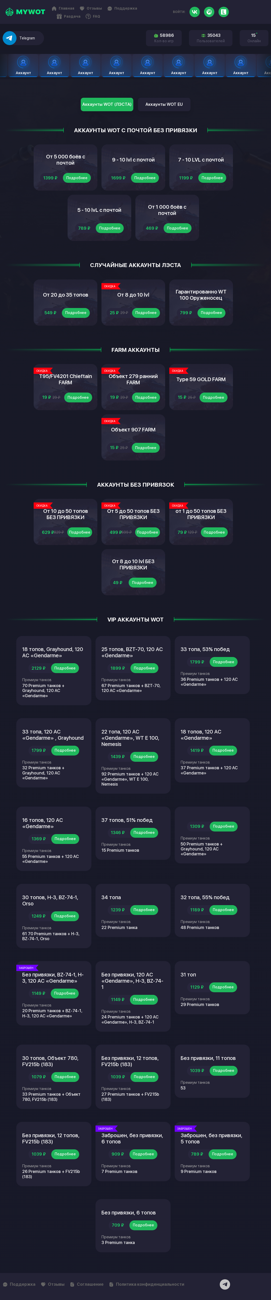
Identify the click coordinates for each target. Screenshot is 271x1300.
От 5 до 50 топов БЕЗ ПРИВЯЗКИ (133, 514)
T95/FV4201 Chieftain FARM (65, 379)
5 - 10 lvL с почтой (99, 210)
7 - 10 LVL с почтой (201, 160)
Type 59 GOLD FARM (201, 379)
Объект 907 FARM (133, 430)
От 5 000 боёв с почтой (65, 159)
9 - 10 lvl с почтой (133, 160)
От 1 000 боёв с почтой (167, 210)
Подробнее (76, 178)
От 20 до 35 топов (65, 295)
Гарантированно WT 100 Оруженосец (201, 295)
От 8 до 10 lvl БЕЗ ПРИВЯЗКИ (133, 564)
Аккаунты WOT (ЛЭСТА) (106, 104)
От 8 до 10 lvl (133, 295)
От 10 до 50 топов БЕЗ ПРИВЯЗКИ (65, 514)
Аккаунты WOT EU (164, 104)
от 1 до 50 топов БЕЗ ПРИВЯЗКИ (200, 514)
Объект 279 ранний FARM (133, 379)
